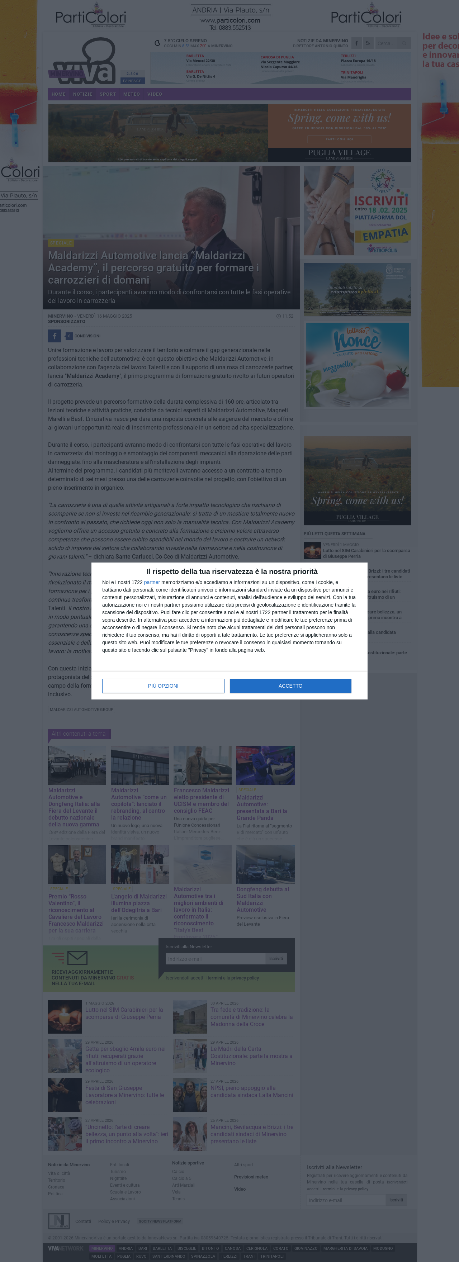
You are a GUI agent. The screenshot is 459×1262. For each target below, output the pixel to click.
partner (152, 582)
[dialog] (229, 631)
